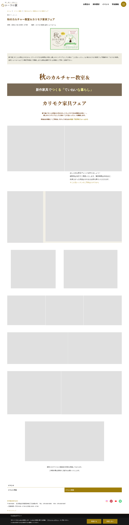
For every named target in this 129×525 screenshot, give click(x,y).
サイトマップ (12, 510)
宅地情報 (115, 4)
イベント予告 (12, 490)
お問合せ (86, 4)
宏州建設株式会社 (12, 501)
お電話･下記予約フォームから (78, 119)
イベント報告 (69, 490)
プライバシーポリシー (53, 520)
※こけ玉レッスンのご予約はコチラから (84, 182)
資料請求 (96, 4)
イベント (105, 4)
